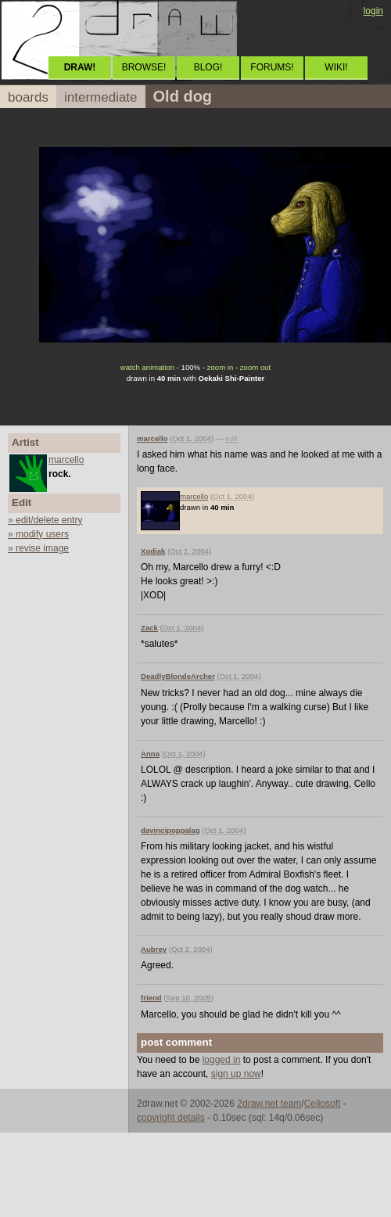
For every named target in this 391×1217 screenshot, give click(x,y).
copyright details (171, 1117)
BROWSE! (144, 67)
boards (28, 97)
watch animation (147, 367)
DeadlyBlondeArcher (178, 676)
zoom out (255, 367)
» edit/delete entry (45, 520)
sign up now (236, 1073)
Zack (149, 627)
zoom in (220, 367)
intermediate (101, 97)
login (373, 10)
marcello (66, 459)
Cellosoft (322, 1103)
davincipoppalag (170, 830)
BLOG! (208, 67)
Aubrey (154, 949)
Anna (150, 753)
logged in (222, 1059)
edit (231, 438)
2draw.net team (269, 1103)
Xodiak (153, 551)
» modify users (38, 534)
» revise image (38, 548)
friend (151, 997)
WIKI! (336, 67)
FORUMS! (271, 67)
